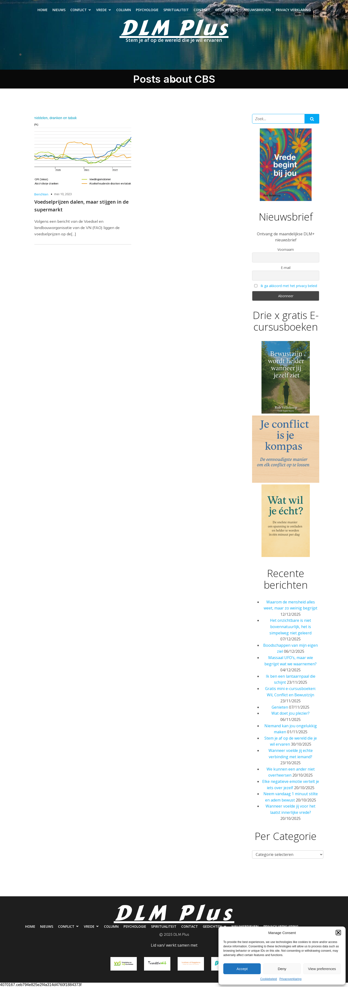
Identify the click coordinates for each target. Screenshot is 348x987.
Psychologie (147, 9)
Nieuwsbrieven (257, 9)
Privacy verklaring (293, 9)
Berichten (41, 194)
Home (42, 9)
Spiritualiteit (176, 9)
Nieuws (58, 9)
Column (123, 9)
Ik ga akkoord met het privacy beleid (289, 285)
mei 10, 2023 (63, 194)
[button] (338, 932)
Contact (202, 9)
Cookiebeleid (268, 979)
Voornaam (285, 249)
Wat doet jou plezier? (290, 713)
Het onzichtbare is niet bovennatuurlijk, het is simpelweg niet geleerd (290, 626)
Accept (242, 969)
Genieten (280, 707)
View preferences (322, 969)
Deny (282, 969)
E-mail (285, 267)
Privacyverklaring (290, 979)
